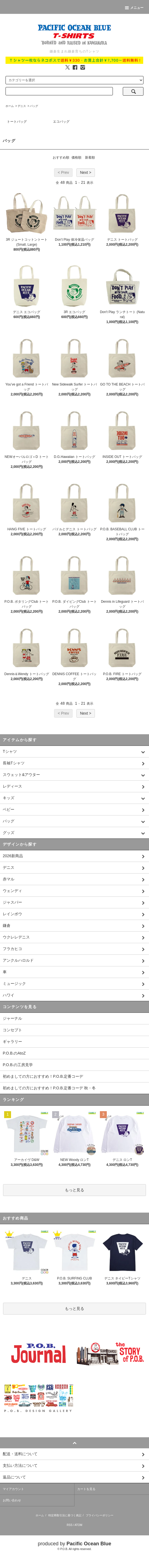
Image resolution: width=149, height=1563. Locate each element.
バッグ (34, 105)
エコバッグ (61, 122)
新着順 (90, 157)
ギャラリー (12, 1041)
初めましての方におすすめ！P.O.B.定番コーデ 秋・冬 (49, 1088)
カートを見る (86, 1489)
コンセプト (12, 1030)
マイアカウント (13, 1489)
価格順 (76, 157)
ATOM (78, 1525)
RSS (70, 1525)
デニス (22, 105)
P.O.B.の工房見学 (18, 1065)
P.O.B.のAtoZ (14, 1053)
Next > (85, 172)
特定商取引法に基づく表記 (64, 1515)
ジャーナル (12, 1018)
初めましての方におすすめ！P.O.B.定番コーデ (43, 1076)
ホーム (10, 105)
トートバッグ (17, 122)
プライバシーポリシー (99, 1515)
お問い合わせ (12, 1500)
